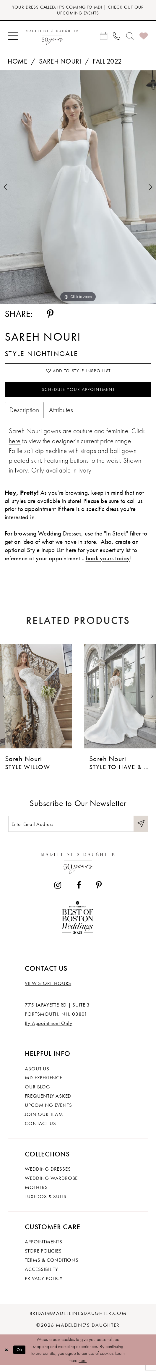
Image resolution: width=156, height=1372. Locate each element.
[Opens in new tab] (15, 445)
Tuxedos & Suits (45, 1202)
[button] (13, 37)
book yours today (108, 563)
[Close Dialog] (7, 1356)
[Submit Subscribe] (140, 829)
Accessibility (41, 1275)
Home (17, 62)
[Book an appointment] (103, 37)
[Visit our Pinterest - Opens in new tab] (99, 891)
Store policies (43, 1257)
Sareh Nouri (60, 62)
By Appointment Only (48, 1029)
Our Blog (37, 1093)
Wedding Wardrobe (51, 1184)
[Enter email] (78, 829)
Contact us (40, 1129)
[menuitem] (13, 37)
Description (24, 414)
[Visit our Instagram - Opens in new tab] (57, 891)
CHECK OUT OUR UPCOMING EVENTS (97, 10)
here (83, 1366)
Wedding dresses (48, 1175)
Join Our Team (44, 1120)
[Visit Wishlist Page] (143, 37)
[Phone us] (117, 37)
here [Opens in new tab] (71, 554)
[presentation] (36, 701)
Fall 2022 (107, 62)
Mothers (36, 1193)
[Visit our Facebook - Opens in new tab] (78, 891)
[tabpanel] (78, 188)
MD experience (43, 1084)
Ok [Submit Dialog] (21, 1356)
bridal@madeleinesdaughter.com (78, 1319)
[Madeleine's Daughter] (78, 868)
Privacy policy (43, 1284)
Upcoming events (48, 1111)
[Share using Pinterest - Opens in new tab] (50, 315)
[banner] (52, 37)
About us (37, 1075)
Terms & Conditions (51, 1266)
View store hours (48, 989)
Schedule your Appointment (78, 393)
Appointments (43, 1248)
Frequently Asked (48, 1102)
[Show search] (129, 37)
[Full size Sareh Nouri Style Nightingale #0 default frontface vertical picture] (78, 188)
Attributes (61, 414)
